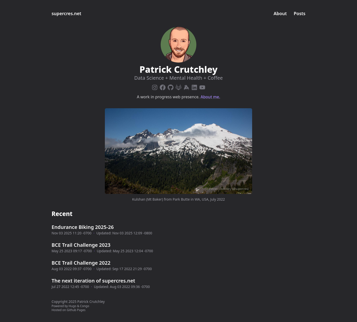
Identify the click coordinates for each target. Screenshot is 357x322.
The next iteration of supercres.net (93, 280)
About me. (210, 97)
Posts (299, 13)
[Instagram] (155, 86)
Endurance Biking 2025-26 (83, 227)
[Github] (171, 86)
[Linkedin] (194, 86)
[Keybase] (186, 86)
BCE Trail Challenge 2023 (81, 245)
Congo (84, 306)
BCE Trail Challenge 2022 (81, 262)
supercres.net (66, 13)
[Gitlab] (178, 86)
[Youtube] (202, 86)
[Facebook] (163, 86)
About (280, 13)
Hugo (72, 306)
